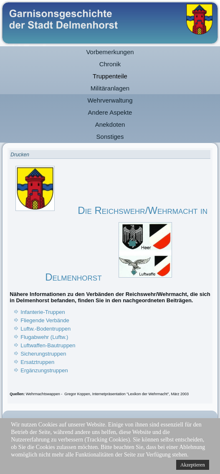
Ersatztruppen (37, 362)
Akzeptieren (192, 465)
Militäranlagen (110, 88)
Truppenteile (110, 76)
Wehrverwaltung (109, 100)
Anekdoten (110, 124)
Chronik (110, 64)
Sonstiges (110, 136)
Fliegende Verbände (44, 320)
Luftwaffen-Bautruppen (47, 345)
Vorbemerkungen (110, 51)
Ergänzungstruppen (44, 370)
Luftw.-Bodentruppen (45, 329)
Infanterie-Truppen (42, 312)
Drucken (19, 155)
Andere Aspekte (110, 112)
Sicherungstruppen (43, 354)
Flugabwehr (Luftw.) (44, 337)
